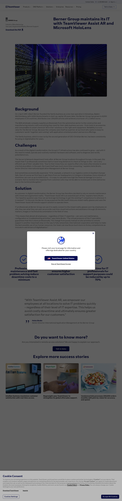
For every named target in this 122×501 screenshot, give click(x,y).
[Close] (93, 233)
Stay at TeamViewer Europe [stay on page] (61, 264)
